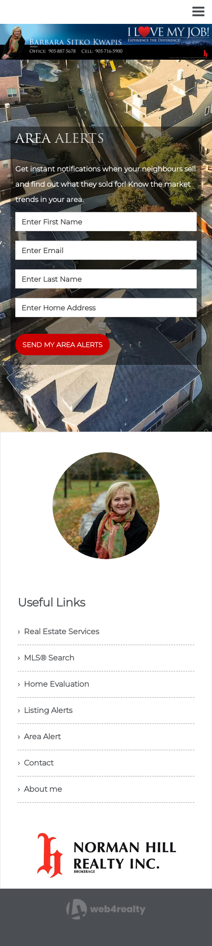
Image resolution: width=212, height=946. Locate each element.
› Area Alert (39, 736)
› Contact (35, 762)
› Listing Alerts (45, 710)
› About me (40, 789)
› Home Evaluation (53, 684)
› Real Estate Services (58, 631)
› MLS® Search (46, 657)
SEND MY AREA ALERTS (62, 344)
